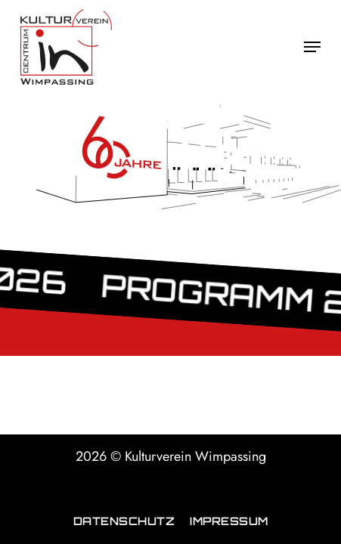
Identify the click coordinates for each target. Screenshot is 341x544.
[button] (312, 46)
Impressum (229, 520)
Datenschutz (124, 520)
